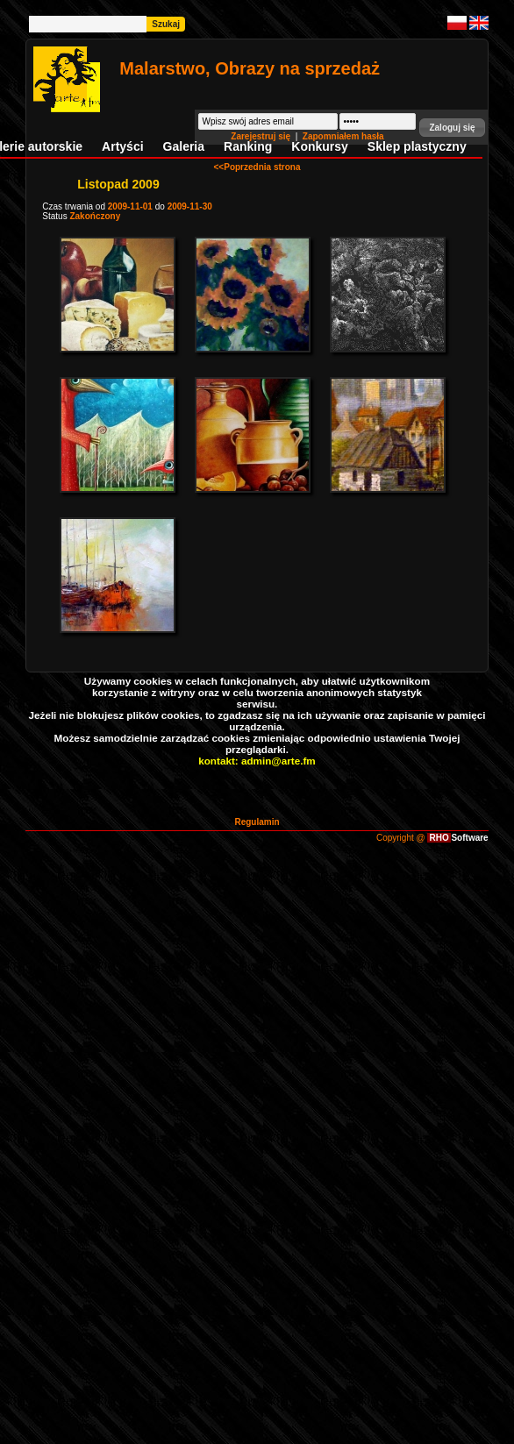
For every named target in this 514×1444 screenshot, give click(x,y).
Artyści (122, 146)
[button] (451, 127)
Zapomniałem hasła (343, 136)
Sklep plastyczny (417, 146)
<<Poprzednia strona (257, 167)
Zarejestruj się (262, 136)
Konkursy (319, 146)
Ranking (248, 146)
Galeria (183, 146)
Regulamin (256, 822)
